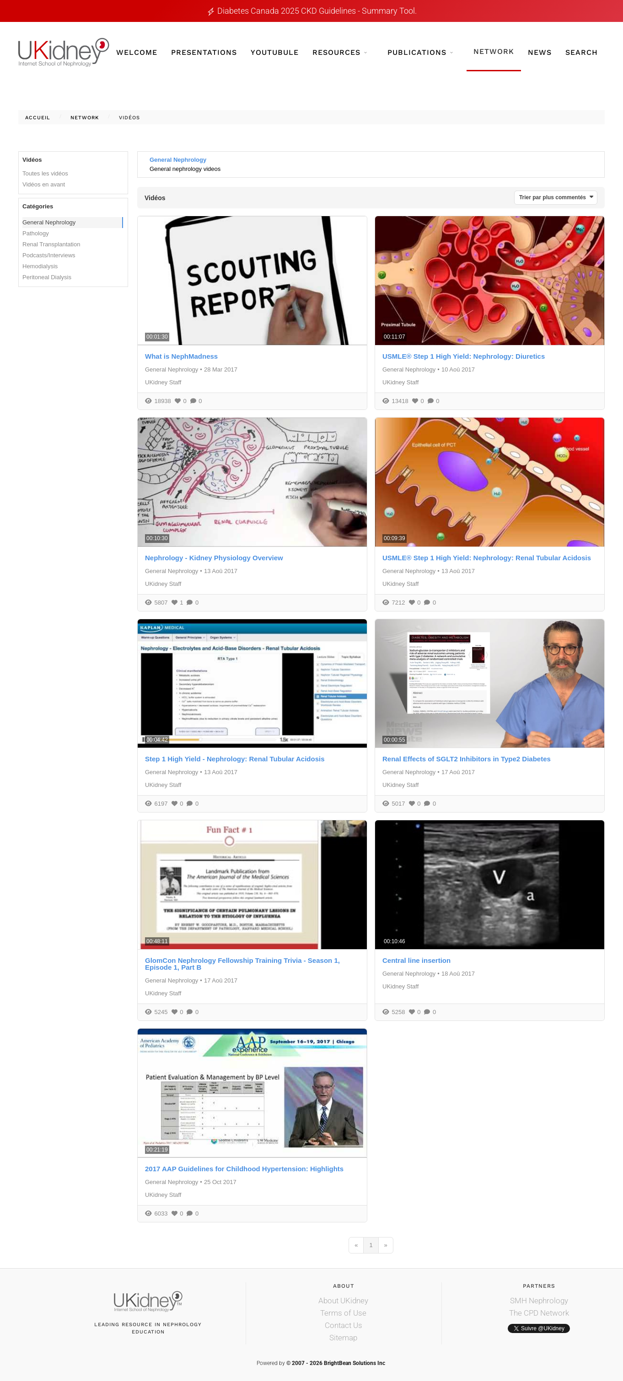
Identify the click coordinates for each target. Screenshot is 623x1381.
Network (493, 51)
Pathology (35, 233)
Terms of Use (343, 1312)
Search (581, 52)
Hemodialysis (40, 266)
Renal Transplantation (51, 244)
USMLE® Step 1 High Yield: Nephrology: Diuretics (463, 356)
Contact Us (343, 1325)
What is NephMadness (181, 356)
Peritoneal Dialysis (46, 277)
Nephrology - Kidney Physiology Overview (214, 558)
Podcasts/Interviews (48, 255)
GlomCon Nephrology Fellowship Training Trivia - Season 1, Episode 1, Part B (242, 963)
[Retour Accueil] (63, 52)
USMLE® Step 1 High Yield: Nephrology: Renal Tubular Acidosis (486, 558)
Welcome (136, 52)
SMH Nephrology (539, 1300)
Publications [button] (420, 52)
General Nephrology (48, 222)
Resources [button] (339, 52)
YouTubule (275, 52)
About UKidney (343, 1300)
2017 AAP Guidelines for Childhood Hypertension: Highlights (244, 1169)
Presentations (204, 52)
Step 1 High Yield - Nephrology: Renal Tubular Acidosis (235, 759)
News (540, 52)
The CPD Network (539, 1312)
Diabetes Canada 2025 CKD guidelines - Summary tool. (317, 11)
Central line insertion (416, 960)
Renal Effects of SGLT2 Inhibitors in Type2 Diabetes (466, 759)
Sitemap (343, 1337)
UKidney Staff (163, 382)
